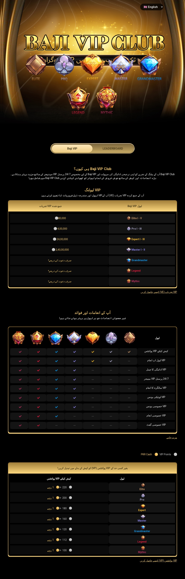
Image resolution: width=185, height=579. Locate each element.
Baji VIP (72, 158)
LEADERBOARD (113, 158)
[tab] (72, 158)
